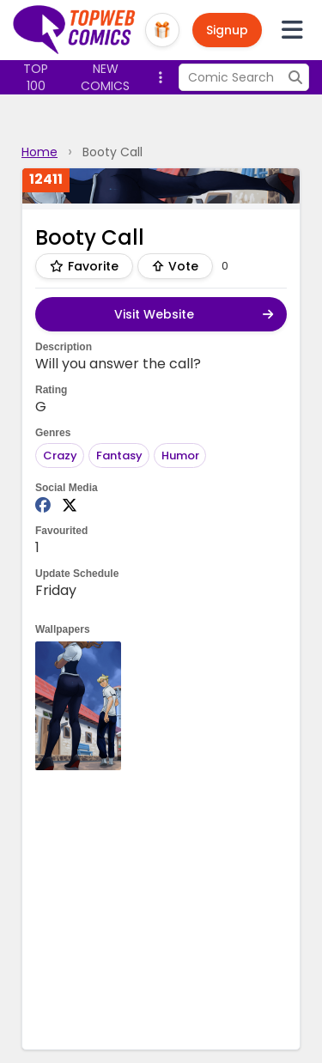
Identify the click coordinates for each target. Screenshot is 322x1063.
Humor (180, 455)
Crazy (60, 455)
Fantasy (119, 455)
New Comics (105, 77)
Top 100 (35, 77)
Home (39, 152)
